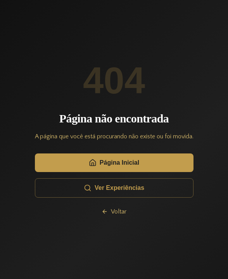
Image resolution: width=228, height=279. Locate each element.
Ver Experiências (114, 188)
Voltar (114, 211)
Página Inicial (114, 163)
